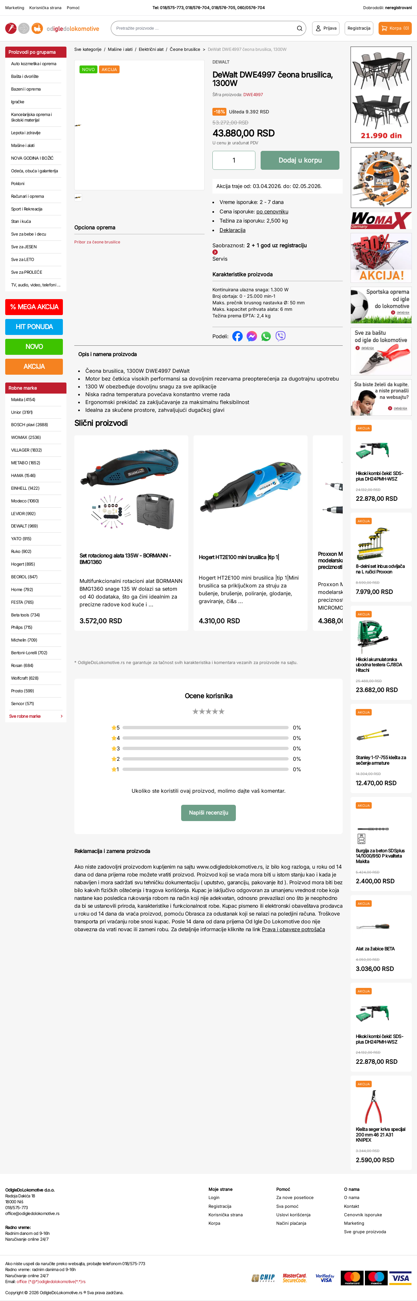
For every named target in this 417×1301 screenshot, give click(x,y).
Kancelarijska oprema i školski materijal (31, 117)
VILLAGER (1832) (26, 450)
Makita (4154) (23, 399)
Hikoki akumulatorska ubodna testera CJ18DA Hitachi (379, 665)
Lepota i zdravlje (25, 132)
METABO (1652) (25, 462)
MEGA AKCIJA (34, 307)
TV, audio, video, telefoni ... (36, 284)
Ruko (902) (21, 551)
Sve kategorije (87, 49)
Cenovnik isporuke (363, 1214)
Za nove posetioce (295, 1197)
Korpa (214, 1223)
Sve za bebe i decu (28, 234)
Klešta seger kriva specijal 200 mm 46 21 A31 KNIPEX (380, 1134)
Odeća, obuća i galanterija (34, 170)
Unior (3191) (22, 412)
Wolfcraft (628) (24, 678)
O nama (351, 1197)
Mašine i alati (22, 145)
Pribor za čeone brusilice (97, 262)
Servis (219, 258)
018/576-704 (197, 7)
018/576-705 (223, 7)
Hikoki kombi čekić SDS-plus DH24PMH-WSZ (379, 476)
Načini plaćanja (291, 1223)
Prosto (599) (22, 690)
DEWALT (220, 62)
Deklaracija (233, 230)
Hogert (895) (23, 564)
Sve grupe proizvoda (365, 1231)
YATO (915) (21, 538)
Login (214, 1197)
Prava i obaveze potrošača (293, 929)
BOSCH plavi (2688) (29, 424)
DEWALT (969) (24, 525)
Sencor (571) (22, 703)
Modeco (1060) (25, 500)
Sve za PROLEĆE (26, 272)
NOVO (34, 347)
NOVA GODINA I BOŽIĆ (32, 158)
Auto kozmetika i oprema (33, 63)
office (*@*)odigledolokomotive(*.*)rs (51, 1281)
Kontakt (351, 1206)
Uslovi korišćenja (293, 1214)
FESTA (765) (22, 602)
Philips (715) (22, 627)
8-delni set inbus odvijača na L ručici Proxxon (380, 568)
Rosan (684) (22, 665)
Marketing (14, 7)
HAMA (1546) (23, 475)
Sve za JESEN (23, 246)
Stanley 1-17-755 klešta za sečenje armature (381, 760)
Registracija (219, 1206)
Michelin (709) (24, 640)
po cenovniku (272, 211)
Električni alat (151, 49)
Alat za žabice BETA (375, 948)
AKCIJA (34, 366)
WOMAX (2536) (26, 437)
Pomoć (73, 7)
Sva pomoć (287, 1206)
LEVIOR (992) (23, 513)
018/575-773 (171, 7)
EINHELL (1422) (25, 488)
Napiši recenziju (208, 812)
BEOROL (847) (24, 576)
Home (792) (22, 589)
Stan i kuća (21, 221)
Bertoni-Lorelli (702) (29, 652)
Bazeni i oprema (25, 89)
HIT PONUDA (34, 327)
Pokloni (17, 183)
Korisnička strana (45, 7)
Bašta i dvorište (25, 76)
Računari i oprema (27, 196)
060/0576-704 (251, 7)
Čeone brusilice (185, 49)
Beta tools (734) (25, 614)
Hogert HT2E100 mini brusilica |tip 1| (239, 557)
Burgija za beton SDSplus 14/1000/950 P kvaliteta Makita (380, 856)
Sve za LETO (22, 259)
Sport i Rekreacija (26, 208)
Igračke (17, 101)
